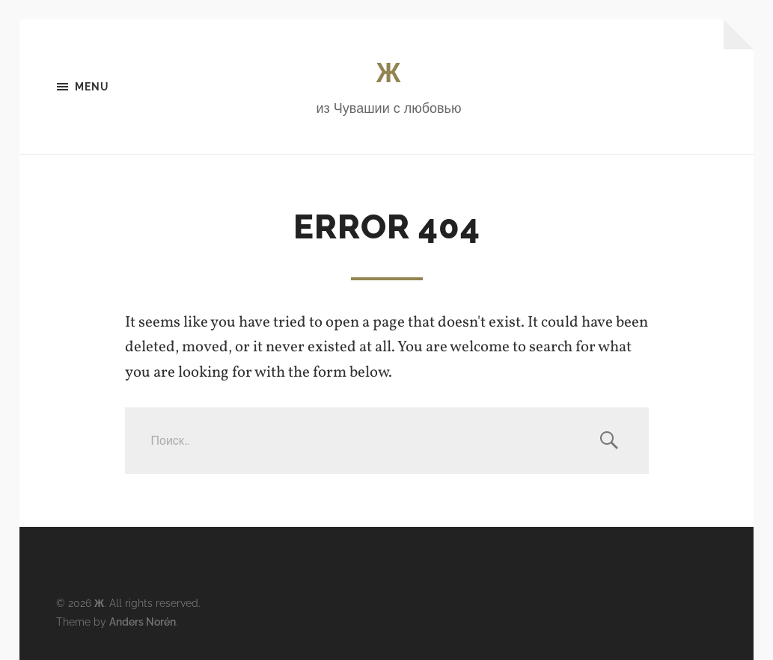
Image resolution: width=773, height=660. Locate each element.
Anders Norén (142, 621)
